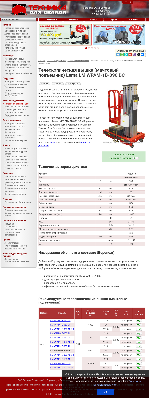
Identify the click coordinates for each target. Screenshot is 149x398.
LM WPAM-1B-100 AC (60, 359)
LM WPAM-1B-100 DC (60, 363)
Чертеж (44, 83)
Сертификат (73, 83)
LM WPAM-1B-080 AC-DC (62, 342)
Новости (73, 20)
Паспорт (58, 83)
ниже (52, 142)
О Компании (51, 20)
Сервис (113, 20)
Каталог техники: (10, 19)
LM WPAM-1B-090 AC (60, 346)
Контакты (134, 20)
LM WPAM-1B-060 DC (60, 325)
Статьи (93, 20)
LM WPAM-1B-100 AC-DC (62, 368)
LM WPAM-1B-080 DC (60, 338)
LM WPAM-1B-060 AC (60, 320)
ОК (105, 392)
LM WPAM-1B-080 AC (60, 333)
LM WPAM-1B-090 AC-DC (62, 355)
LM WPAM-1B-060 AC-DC (62, 329)
